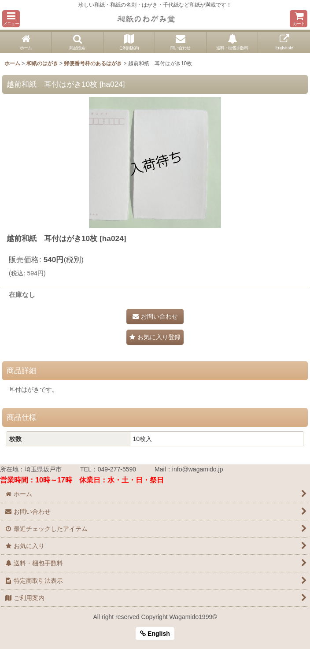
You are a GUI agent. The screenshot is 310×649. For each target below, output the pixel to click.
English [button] (155, 633)
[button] (11, 18)
